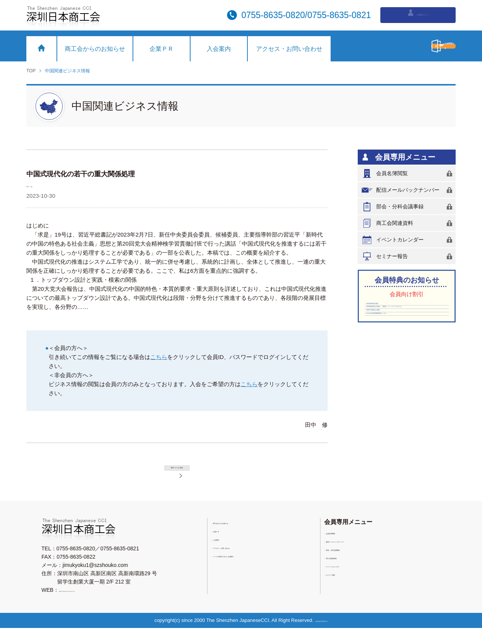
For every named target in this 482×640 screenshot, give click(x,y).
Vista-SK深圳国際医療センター (404, 354)
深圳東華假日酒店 (389, 308)
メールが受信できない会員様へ (251, 571)
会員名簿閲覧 (408, 173)
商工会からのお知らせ (95, 49)
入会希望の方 (408, 46)
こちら (158, 357)
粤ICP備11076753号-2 (324, 632)
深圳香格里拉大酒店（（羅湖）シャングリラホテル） (405, 325)
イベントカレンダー (408, 239)
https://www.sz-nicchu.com (90, 602)
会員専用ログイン (418, 14)
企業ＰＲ (161, 49)
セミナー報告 (408, 256)
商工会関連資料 (408, 223)
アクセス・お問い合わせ (289, 49)
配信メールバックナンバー (408, 190)
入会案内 (219, 49)
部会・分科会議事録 (408, 206)
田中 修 (37, 185)
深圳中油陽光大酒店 (392, 343)
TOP (30, 70)
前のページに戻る (186, 472)
